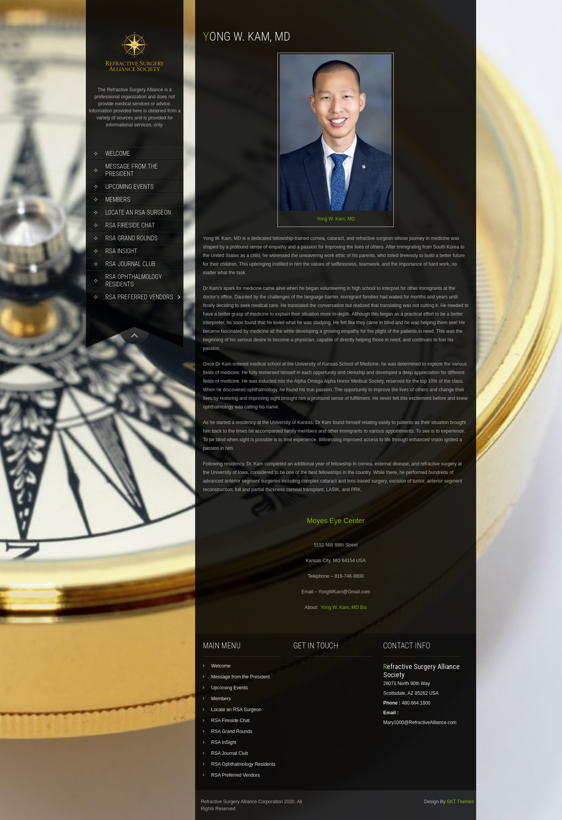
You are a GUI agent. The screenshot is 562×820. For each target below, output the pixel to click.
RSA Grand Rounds (131, 238)
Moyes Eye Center (336, 521)
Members (117, 199)
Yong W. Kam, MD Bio (344, 607)
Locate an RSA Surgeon (138, 212)
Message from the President (131, 170)
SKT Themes (460, 801)
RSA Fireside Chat (130, 225)
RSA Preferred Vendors (139, 297)
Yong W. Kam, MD (336, 219)
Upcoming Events (129, 186)
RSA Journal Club (130, 264)
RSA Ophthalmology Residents (133, 280)
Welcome (117, 153)
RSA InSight (121, 251)
